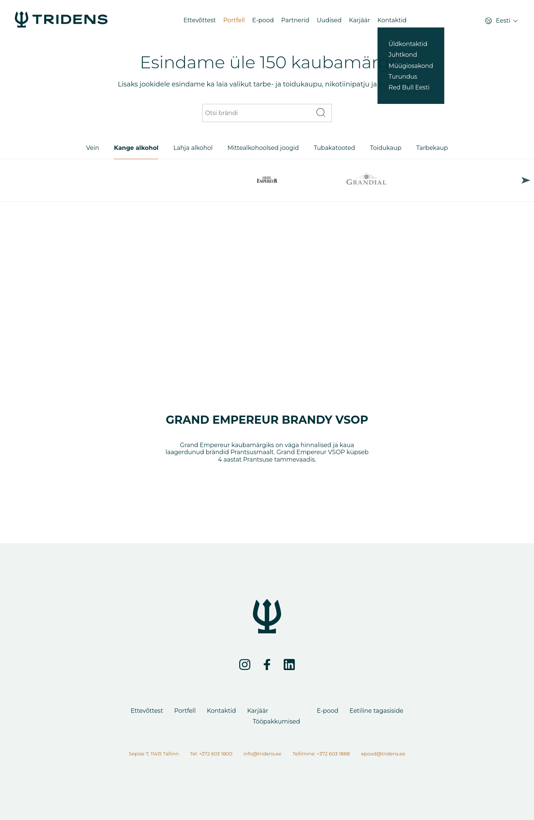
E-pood (263, 20)
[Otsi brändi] (257, 113)
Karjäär (359, 20)
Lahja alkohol (192, 147)
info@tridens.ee (262, 754)
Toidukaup (386, 147)
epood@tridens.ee (383, 754)
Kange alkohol (136, 147)
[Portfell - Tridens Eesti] (61, 20)
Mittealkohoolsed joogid (263, 147)
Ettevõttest (200, 20)
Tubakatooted (334, 147)
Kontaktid (392, 20)
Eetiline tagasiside (376, 710)
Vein (92, 147)
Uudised (329, 20)
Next (525, 180)
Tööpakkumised (276, 721)
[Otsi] (320, 113)
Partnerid (295, 20)
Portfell (234, 20)
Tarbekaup (432, 147)
